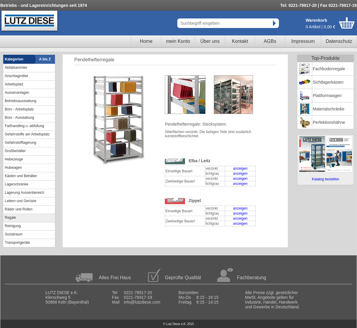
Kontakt (240, 41)
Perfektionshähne (329, 122)
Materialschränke (329, 109)
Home (146, 41)
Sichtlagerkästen (328, 82)
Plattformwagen (327, 95)
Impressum (303, 41)
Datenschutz (339, 41)
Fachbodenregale (329, 68)
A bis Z (45, 59)
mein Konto (178, 41)
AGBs (270, 41)
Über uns (210, 41)
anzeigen (240, 168)
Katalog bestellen (325, 179)
